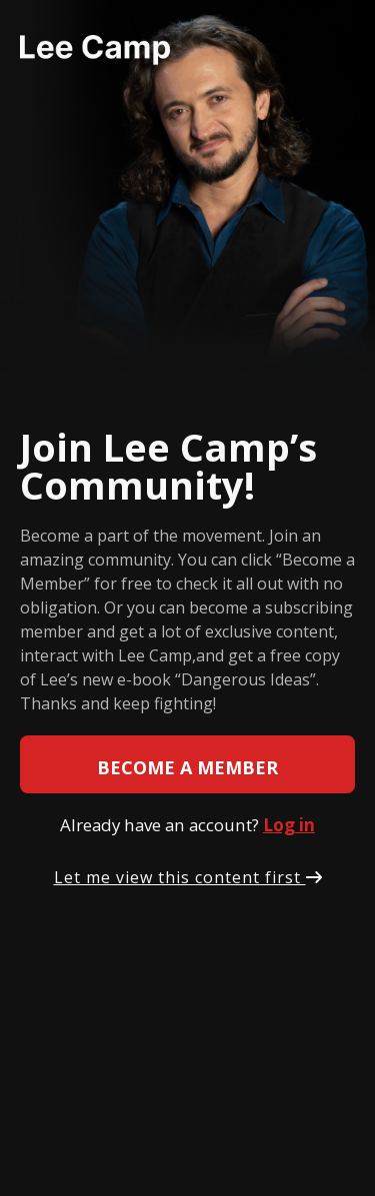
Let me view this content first (188, 877)
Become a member (187, 767)
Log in (289, 824)
